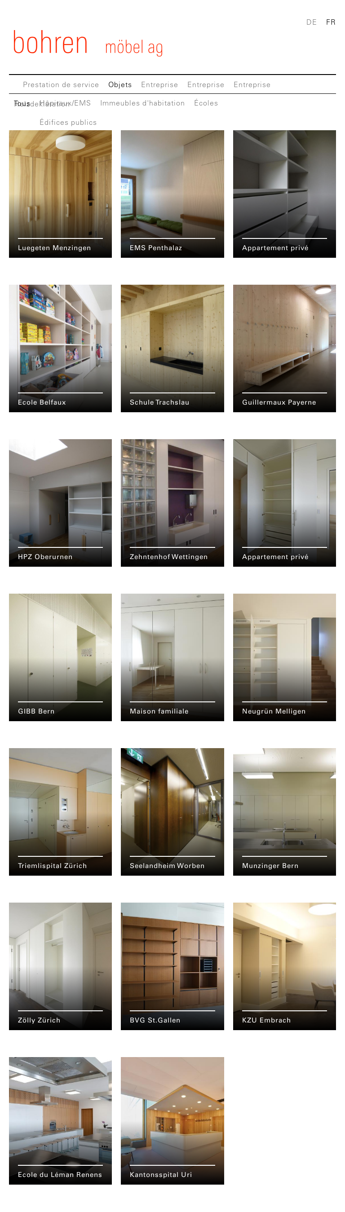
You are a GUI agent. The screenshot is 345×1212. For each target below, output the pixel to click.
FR (331, 22)
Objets (120, 84)
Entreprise (159, 84)
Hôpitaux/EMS (65, 102)
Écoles (206, 102)
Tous (22, 103)
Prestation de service (61, 84)
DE (311, 22)
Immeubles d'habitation (142, 102)
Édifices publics (68, 122)
